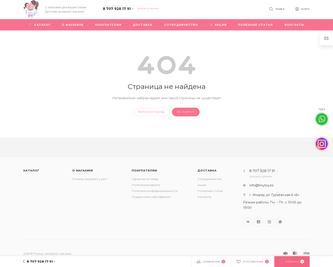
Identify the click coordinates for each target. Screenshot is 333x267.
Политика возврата (146, 185)
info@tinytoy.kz (261, 185)
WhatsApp (280, 221)
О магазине (82, 170)
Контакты (204, 196)
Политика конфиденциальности (155, 191)
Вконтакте (247, 221)
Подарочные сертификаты (151, 196)
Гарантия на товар (145, 179)
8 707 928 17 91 (117, 9)
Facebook (258, 221)
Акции (202, 185)
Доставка (207, 170)
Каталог (31, 170)
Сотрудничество (210, 179)
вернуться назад (151, 111)
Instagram (269, 221)
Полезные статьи (210, 191)
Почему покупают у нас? (89, 179)
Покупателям (144, 170)
